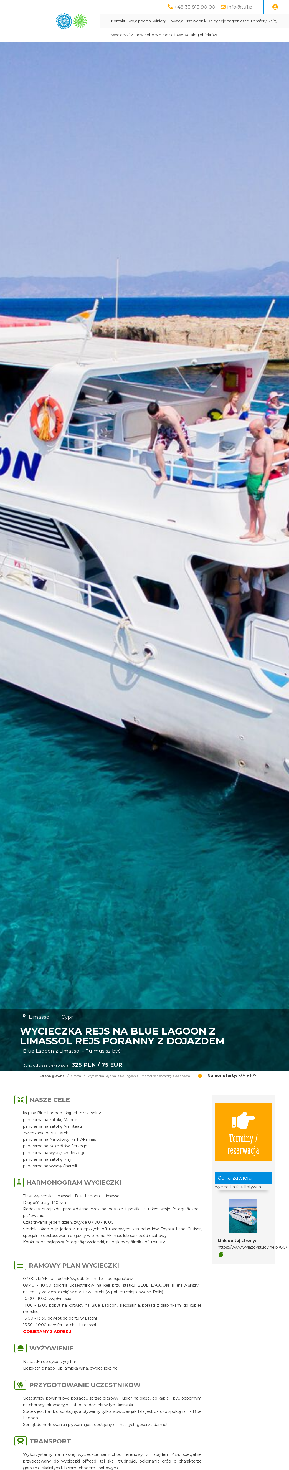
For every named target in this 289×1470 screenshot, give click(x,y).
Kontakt (118, 21)
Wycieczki (120, 35)
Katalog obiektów (201, 35)
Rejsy (272, 21)
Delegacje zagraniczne (228, 21)
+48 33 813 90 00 (194, 7)
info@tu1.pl (240, 7)
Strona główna (52, 1076)
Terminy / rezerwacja (243, 1132)
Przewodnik (195, 21)
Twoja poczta (139, 21)
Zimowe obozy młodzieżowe (157, 35)
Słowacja (175, 21)
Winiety (159, 21)
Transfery (258, 21)
